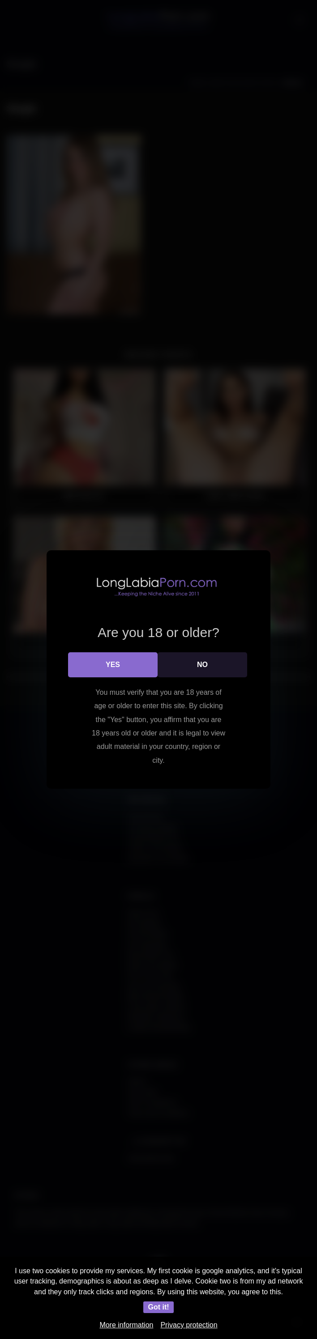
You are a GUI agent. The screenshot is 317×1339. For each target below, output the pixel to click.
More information (126, 1325)
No (202, 664)
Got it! (158, 1307)
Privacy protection (188, 1325)
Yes (113, 664)
